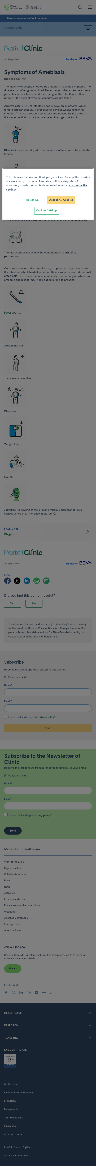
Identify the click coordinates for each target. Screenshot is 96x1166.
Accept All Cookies (61, 199)
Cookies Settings (46, 210)
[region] (48, 194)
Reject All (32, 199)
